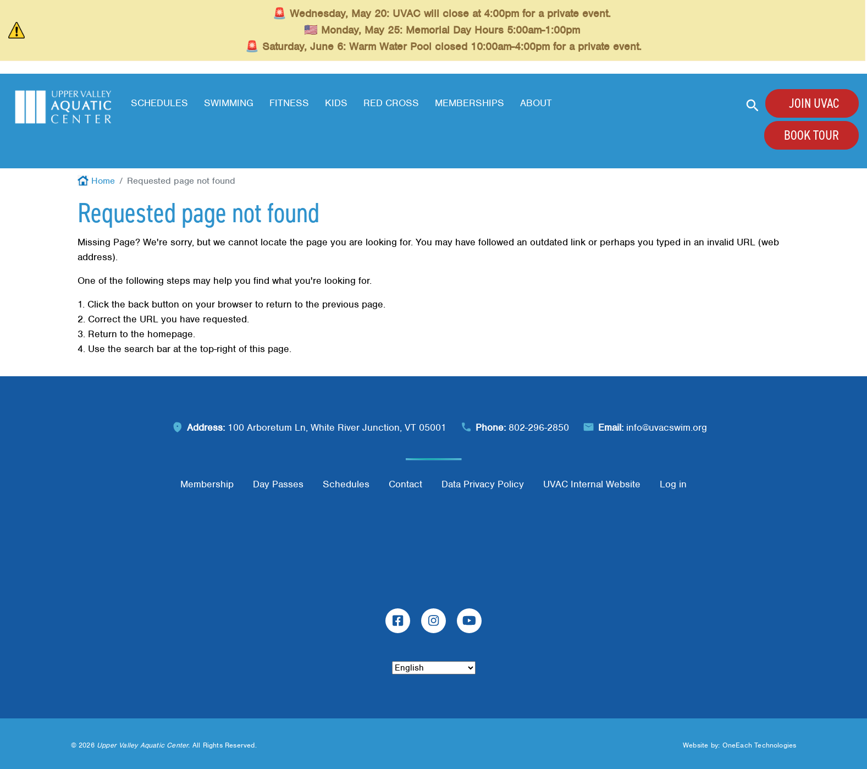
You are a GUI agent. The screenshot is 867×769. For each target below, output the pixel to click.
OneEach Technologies (759, 745)
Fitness (289, 103)
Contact (405, 484)
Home (103, 180)
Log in (673, 484)
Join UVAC (814, 103)
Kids (336, 103)
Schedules (159, 103)
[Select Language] (434, 667)
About (536, 103)
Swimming (228, 103)
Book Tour (811, 135)
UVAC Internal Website (591, 484)
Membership (207, 484)
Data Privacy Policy (482, 484)
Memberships (469, 103)
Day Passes (278, 484)
